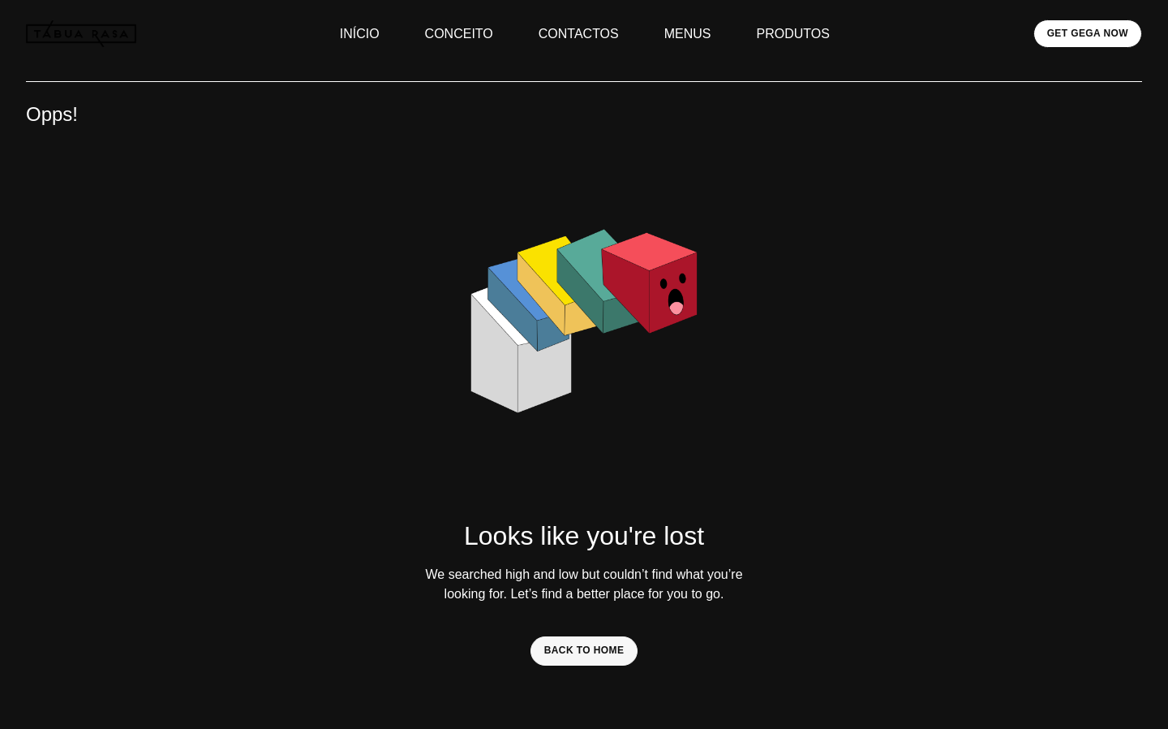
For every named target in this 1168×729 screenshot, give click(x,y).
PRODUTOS (793, 34)
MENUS (687, 34)
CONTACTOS (579, 34)
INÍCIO (360, 34)
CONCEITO (459, 34)
